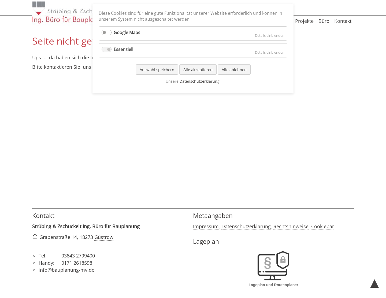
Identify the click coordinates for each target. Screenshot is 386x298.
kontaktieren (58, 67)
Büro (323, 21)
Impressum (206, 226)
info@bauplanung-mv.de (66, 270)
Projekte (304, 21)
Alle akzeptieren (198, 69)
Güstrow (103, 237)
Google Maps (127, 32)
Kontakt (342, 21)
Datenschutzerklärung (246, 226)
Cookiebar (322, 226)
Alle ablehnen (234, 69)
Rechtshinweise (291, 226)
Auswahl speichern (157, 69)
